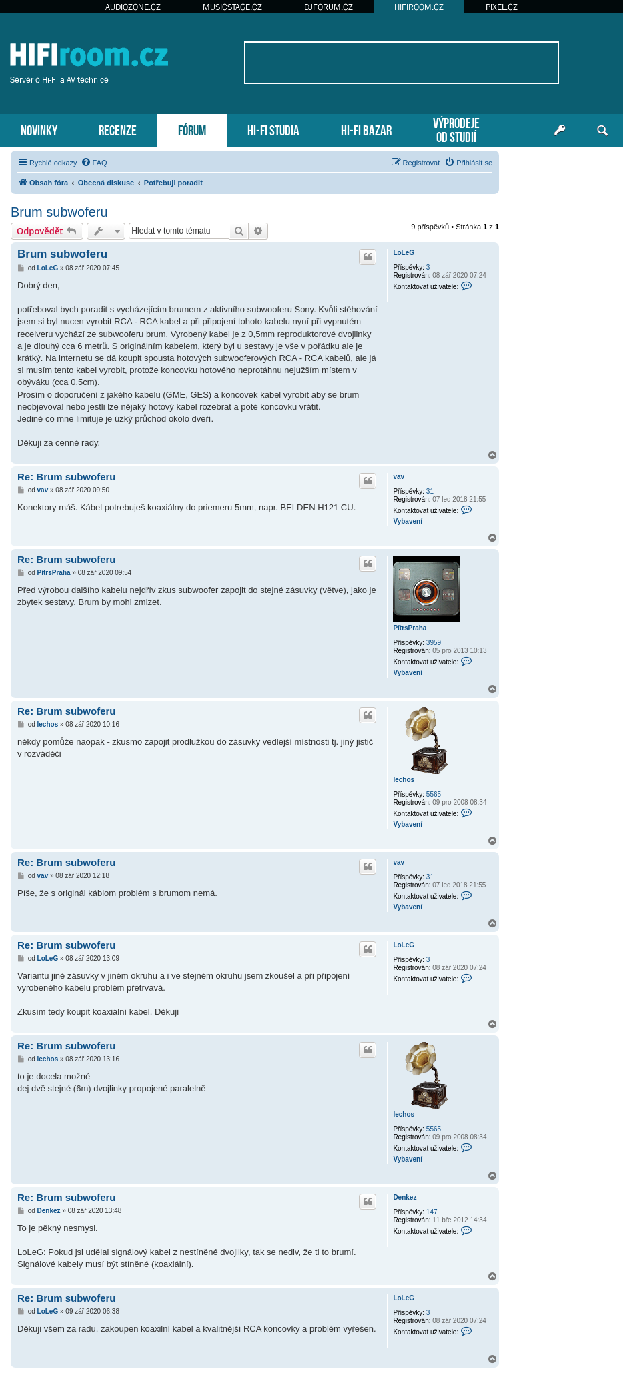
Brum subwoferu (59, 212)
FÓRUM (192, 129)
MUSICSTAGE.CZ (232, 7)
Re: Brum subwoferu (66, 476)
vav (398, 476)
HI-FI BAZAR (366, 129)
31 (430, 491)
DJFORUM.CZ (328, 7)
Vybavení (407, 521)
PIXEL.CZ (502, 7)
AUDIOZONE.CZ (133, 7)
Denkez (404, 1197)
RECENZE (118, 129)
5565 (433, 794)
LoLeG (403, 252)
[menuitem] (94, 163)
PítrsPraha (409, 628)
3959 (433, 642)
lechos (403, 779)
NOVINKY (39, 129)
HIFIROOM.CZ (419, 7)
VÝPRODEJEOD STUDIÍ (456, 129)
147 (432, 1212)
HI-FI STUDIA (273, 129)
